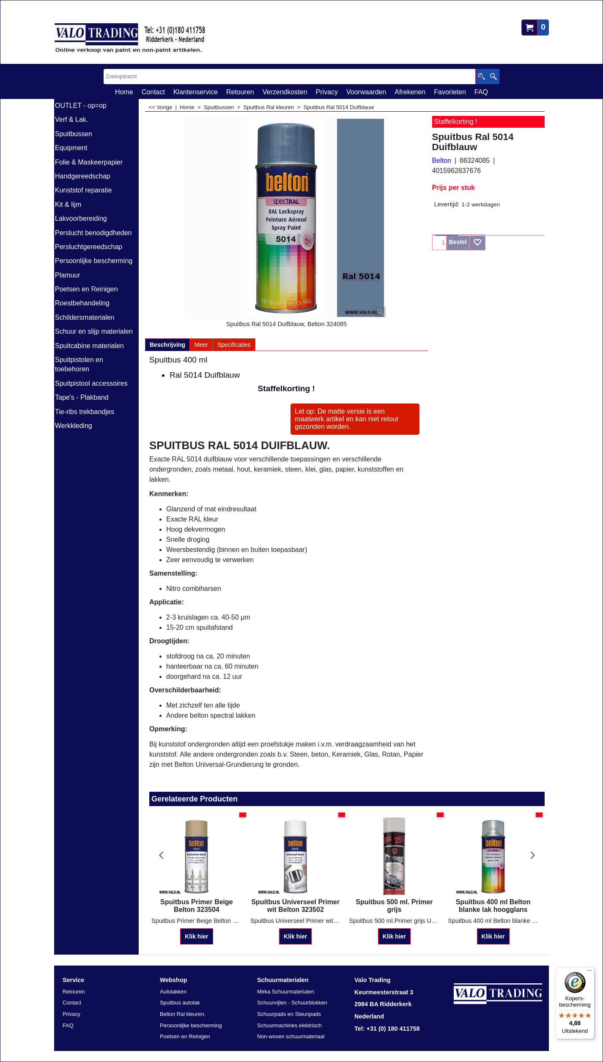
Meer (201, 344)
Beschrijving (167, 344)
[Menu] (589, 972)
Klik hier (196, 936)
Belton (441, 160)
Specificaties (234, 344)
